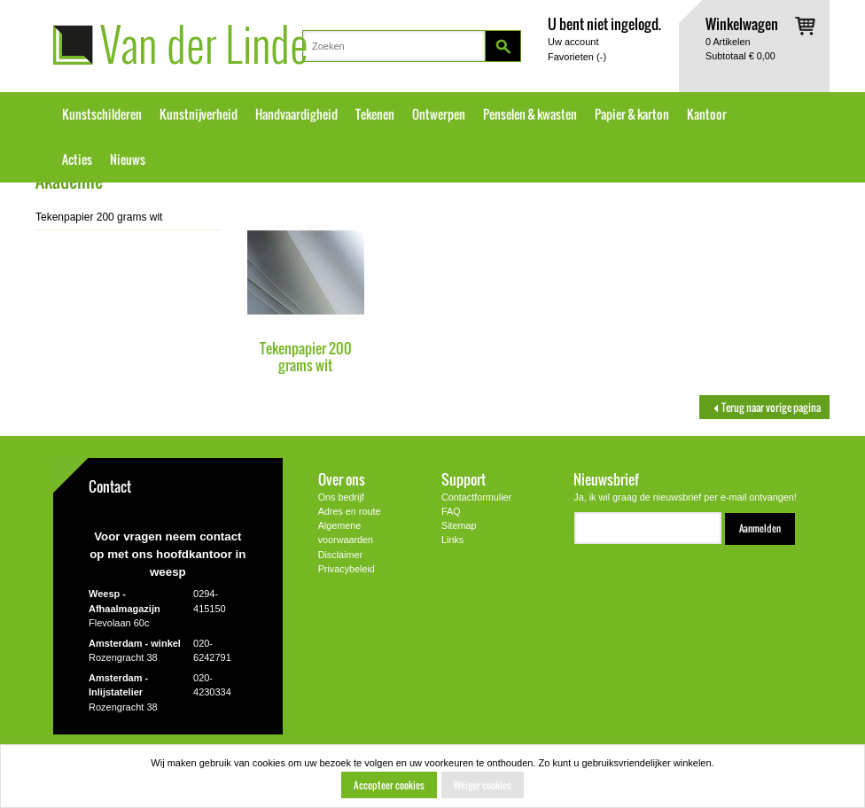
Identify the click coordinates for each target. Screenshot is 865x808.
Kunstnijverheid (199, 114)
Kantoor (707, 114)
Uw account (573, 41)
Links (452, 539)
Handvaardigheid (296, 114)
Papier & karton (632, 114)
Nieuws (127, 159)
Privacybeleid (346, 568)
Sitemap (459, 525)
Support (463, 479)
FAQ (451, 511)
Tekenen (374, 114)
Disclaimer (340, 554)
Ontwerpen (438, 114)
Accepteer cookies (389, 785)
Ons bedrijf (341, 497)
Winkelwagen (741, 23)
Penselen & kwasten (530, 114)
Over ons (341, 479)
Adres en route (349, 511)
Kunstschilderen (102, 114)
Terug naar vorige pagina (764, 407)
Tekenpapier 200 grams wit (306, 356)
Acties (77, 159)
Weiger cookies (482, 785)
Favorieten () (577, 56)
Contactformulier (476, 497)
